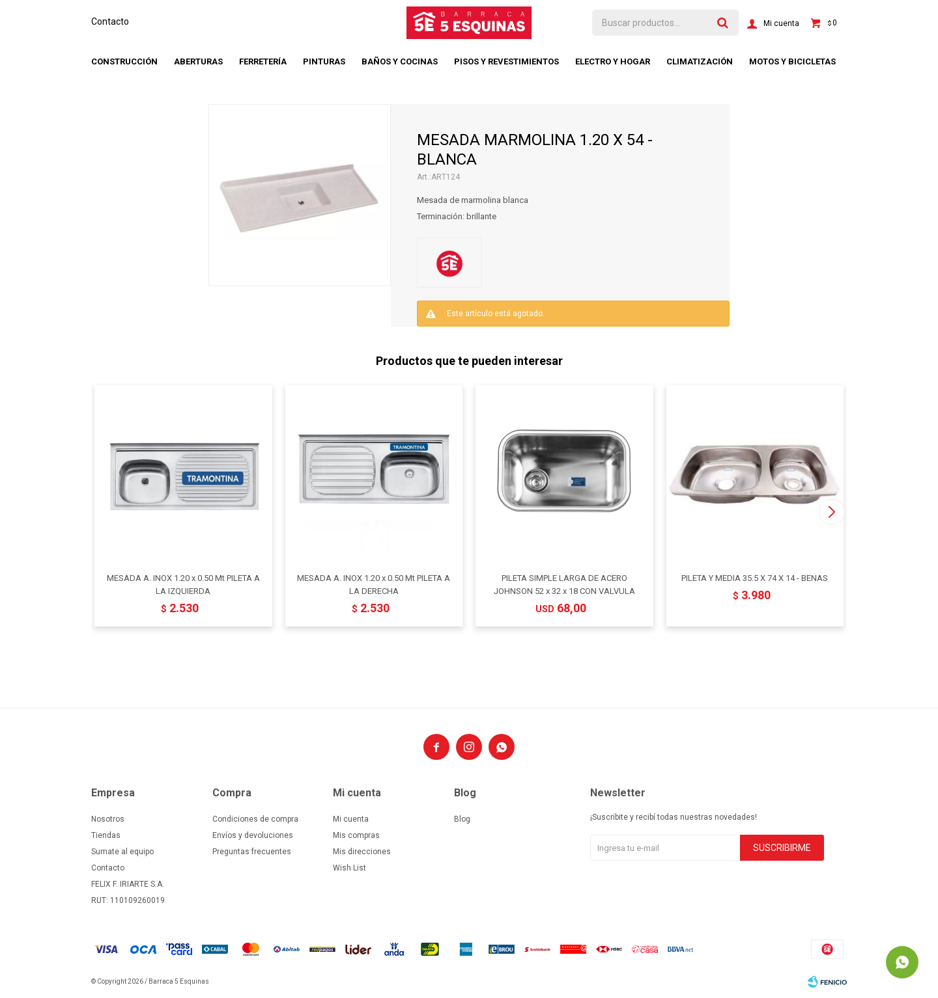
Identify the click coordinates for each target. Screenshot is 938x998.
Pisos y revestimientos (506, 61)
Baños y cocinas (400, 61)
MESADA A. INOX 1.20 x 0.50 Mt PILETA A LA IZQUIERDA (183, 584)
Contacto (110, 21)
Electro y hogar (612, 61)
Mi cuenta (351, 819)
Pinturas (324, 61)
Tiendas (106, 835)
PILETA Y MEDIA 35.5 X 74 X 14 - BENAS (754, 578)
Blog (462, 819)
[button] (831, 512)
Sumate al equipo (122, 851)
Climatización (699, 61)
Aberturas (198, 61)
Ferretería (263, 61)
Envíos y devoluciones (252, 835)
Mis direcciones (362, 851)
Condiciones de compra (255, 819)
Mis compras (356, 835)
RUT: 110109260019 (128, 900)
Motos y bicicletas (792, 61)
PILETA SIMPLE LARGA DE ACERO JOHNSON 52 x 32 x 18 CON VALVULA (564, 584)
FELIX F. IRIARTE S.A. (127, 884)
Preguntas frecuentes (251, 851)
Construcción (124, 61)
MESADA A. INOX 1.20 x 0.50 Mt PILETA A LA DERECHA (373, 584)
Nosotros (107, 819)
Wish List (349, 867)
